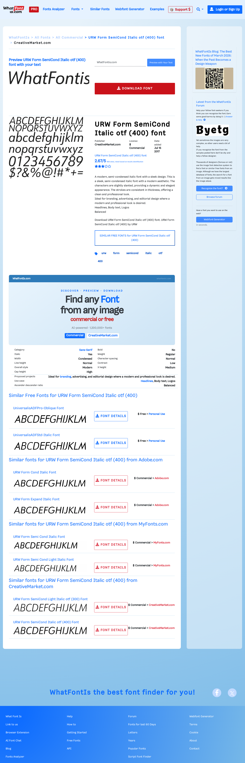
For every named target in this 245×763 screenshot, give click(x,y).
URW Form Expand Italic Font (36, 499)
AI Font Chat (13, 740)
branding (65, 376)
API (69, 748)
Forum (132, 716)
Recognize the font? (214, 188)
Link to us (12, 724)
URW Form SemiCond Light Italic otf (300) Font (50, 599)
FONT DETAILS (111, 416)
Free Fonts (73, 740)
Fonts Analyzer (54, 9)
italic (148, 253)
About (193, 740)
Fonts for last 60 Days (142, 724)
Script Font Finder (139, 756)
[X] (232, 692)
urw (103, 253)
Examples (157, 9)
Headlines (147, 381)
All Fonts (43, 37)
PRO (34, 9)
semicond (132, 253)
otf (160, 253)
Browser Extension (17, 732)
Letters (132, 732)
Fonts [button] (75, 9)
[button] (200, 9)
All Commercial (69, 37)
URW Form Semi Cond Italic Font (39, 537)
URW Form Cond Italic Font (34, 472)
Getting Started (77, 732)
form (116, 253)
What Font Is (13, 716)
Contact (194, 748)
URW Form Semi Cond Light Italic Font (43, 559)
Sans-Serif (85, 350)
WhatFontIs (19, 37)
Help (70, 716)
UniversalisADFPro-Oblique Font (38, 408)
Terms (193, 724)
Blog (8, 748)
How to (71, 724)
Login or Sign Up (225, 9)
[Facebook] (216, 692)
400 (100, 261)
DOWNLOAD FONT (135, 88)
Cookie (193, 732)
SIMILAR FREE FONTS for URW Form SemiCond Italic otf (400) (135, 238)
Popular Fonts (137, 748)
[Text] (120, 62)
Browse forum (214, 197)
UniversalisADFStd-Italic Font (36, 435)
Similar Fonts (100, 9)
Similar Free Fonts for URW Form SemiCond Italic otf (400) (73, 395)
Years (131, 740)
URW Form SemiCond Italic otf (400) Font (46, 622)
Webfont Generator (129, 9)
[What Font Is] (14, 9)
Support (180, 10)
